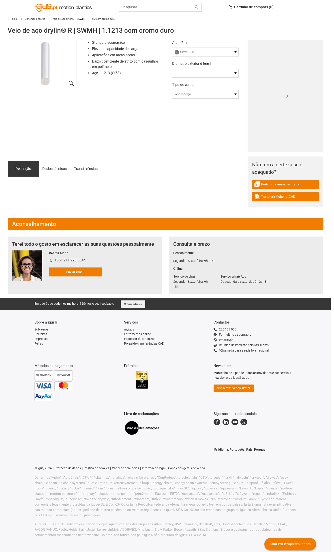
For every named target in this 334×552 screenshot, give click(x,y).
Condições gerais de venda (186, 468)
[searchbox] (156, 7)
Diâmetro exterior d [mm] (191, 63)
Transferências (86, 169)
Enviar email (75, 272)
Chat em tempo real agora (290, 544)
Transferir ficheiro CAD (274, 197)
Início (14, 18)
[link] (285, 186)
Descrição (23, 169)
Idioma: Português (229, 450)
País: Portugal (256, 449)
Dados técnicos (54, 169)
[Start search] (196, 7)
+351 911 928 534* (70, 260)
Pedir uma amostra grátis (276, 184)
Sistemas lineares (35, 18)
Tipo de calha (183, 85)
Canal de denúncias (125, 468)
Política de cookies (96, 468)
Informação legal (153, 468)
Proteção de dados (68, 468)
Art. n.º (177, 42)
